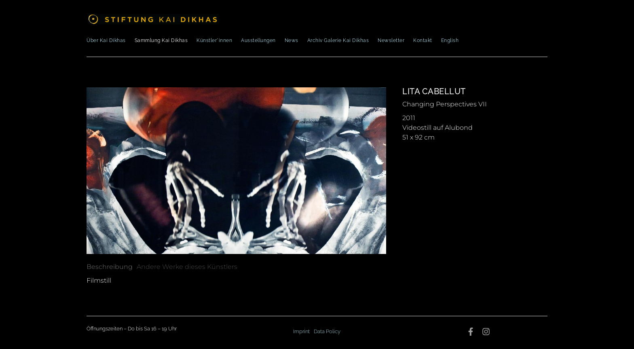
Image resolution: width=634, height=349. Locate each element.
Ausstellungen (258, 40)
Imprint (301, 331)
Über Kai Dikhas (106, 40)
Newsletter (391, 40)
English (450, 40)
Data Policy (327, 331)
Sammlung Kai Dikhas (161, 40)
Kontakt (422, 40)
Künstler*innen (214, 40)
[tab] (110, 267)
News (291, 40)
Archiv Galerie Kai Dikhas (338, 40)
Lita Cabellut (434, 91)
